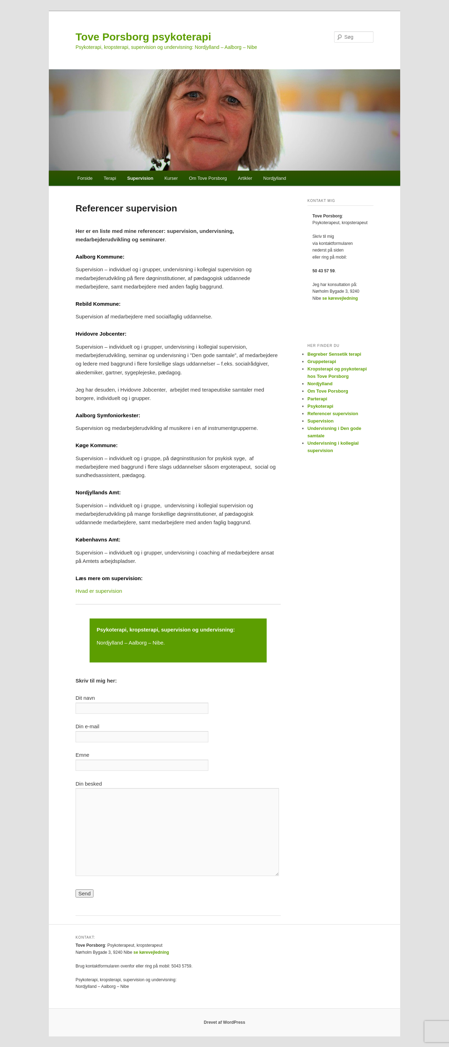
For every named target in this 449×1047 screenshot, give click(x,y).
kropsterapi (143, 630)
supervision (176, 630)
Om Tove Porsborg (208, 178)
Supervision (140, 178)
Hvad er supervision (99, 591)
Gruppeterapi (321, 361)
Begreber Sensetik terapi (334, 354)
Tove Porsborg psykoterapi (143, 37)
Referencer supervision (332, 413)
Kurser (171, 178)
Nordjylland (274, 178)
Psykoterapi (111, 630)
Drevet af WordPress (224, 1022)
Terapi (110, 178)
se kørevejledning (340, 298)
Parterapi (317, 398)
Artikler (245, 178)
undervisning (216, 630)
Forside (84, 178)
